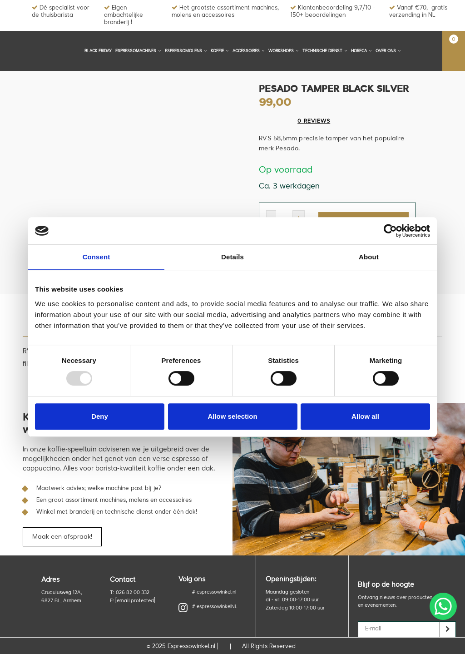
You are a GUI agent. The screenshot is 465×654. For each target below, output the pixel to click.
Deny (99, 416)
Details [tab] (232, 257)
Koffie (220, 51)
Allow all (365, 416)
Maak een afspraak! (62, 534)
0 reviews (313, 121)
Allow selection (232, 416)
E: (132, 598)
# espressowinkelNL (207, 605)
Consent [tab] (96, 257)
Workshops (283, 51)
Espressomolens (186, 51)
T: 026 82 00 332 (129, 590)
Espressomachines (138, 51)
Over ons (388, 51)
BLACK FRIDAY (98, 51)
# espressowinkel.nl (214, 590)
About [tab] (369, 257)
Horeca (361, 51)
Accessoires (248, 51)
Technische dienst (324, 51)
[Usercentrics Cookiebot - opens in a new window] (390, 231)
